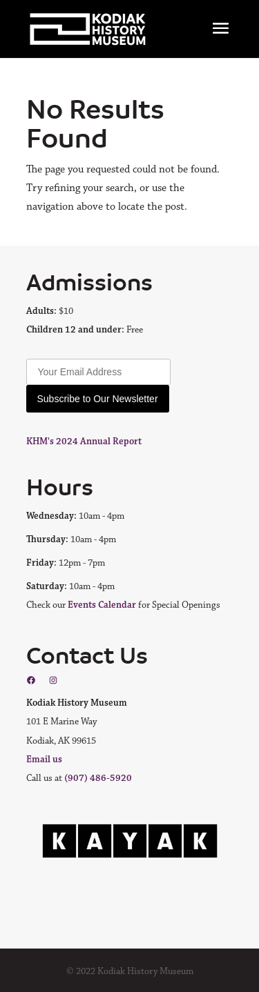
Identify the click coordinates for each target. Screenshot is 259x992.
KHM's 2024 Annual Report (84, 441)
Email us (44, 759)
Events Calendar (102, 605)
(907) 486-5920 (98, 778)
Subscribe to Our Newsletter (97, 398)
